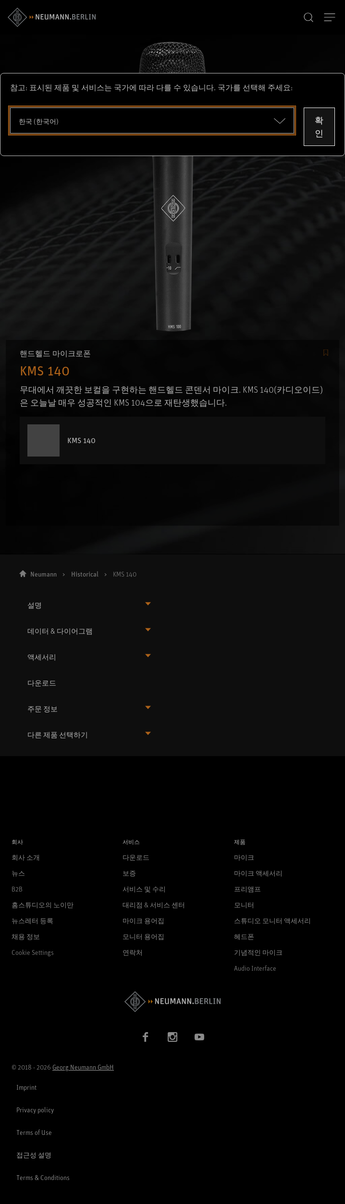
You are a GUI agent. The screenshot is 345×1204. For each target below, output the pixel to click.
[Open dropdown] (152, 120)
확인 (319, 126)
